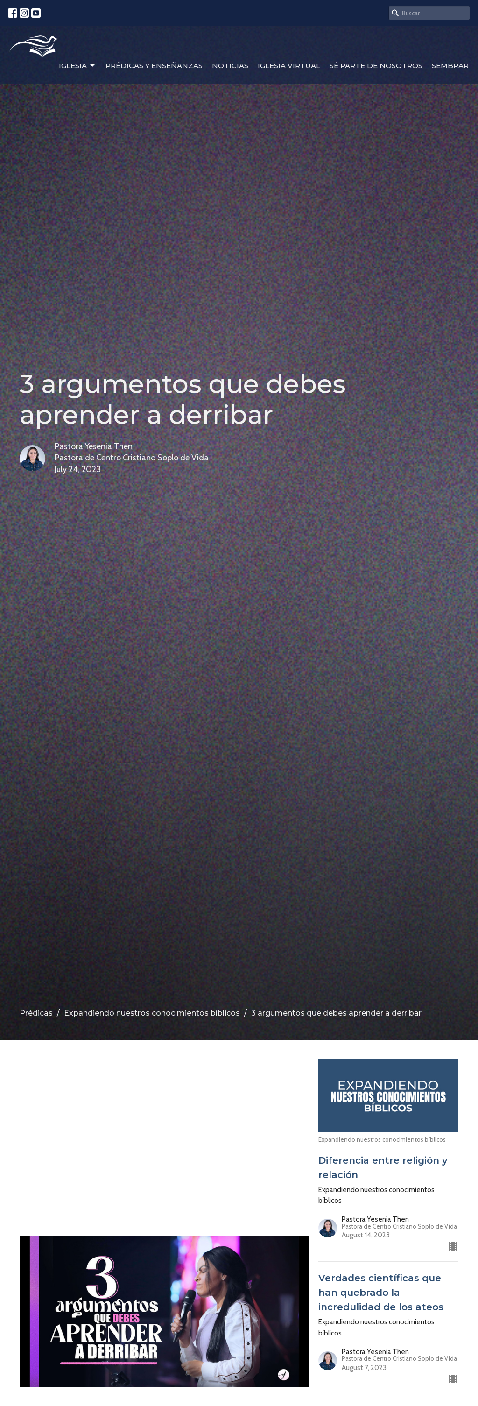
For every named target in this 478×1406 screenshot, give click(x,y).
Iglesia (77, 66)
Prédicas (36, 1013)
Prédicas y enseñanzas (154, 65)
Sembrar (450, 65)
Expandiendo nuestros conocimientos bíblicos (152, 1013)
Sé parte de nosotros (376, 65)
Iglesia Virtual (289, 65)
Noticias (230, 65)
